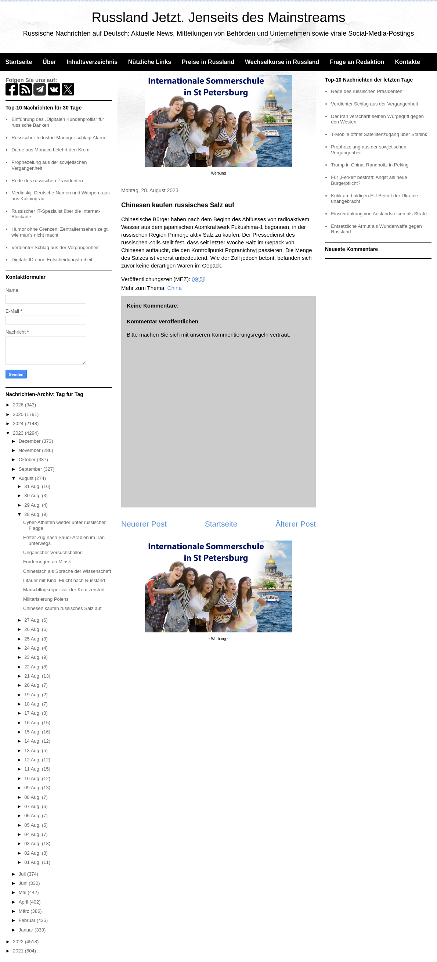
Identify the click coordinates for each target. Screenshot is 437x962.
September (31, 469)
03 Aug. (33, 843)
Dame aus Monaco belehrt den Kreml (50, 149)
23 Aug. (33, 657)
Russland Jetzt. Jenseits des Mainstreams (219, 17)
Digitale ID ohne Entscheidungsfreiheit (51, 259)
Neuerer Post (144, 524)
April (24, 902)
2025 (19, 414)
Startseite (18, 62)
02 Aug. (33, 853)
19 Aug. (33, 694)
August (27, 478)
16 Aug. (33, 722)
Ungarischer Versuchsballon (53, 552)
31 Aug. (33, 486)
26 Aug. (33, 629)
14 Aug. (33, 741)
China (174, 288)
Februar (28, 920)
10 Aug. (33, 778)
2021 (19, 951)
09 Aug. (33, 787)
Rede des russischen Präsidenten (47, 180)
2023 (19, 433)
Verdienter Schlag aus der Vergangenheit (54, 247)
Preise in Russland (208, 62)
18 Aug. (33, 704)
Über (49, 62)
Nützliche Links (149, 62)
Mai (23, 892)
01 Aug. (33, 862)
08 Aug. (33, 797)
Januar (27, 930)
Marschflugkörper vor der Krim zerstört (64, 589)
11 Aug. (33, 769)
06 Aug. (33, 815)
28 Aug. (33, 514)
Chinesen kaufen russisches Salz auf (62, 608)
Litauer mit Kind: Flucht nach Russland (64, 580)
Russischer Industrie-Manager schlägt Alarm (58, 137)
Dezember (30, 441)
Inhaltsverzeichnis (92, 62)
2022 (19, 941)
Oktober (28, 459)
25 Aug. (33, 639)
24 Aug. (33, 648)
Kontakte (407, 62)
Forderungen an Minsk (47, 561)
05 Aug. (33, 825)
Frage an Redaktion (357, 62)
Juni (24, 883)
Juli (23, 874)
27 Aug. (33, 620)
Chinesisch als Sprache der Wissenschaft (67, 571)
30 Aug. (33, 495)
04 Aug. (33, 834)
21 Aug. (33, 676)
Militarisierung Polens (46, 599)
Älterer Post (295, 524)
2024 (19, 423)
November (30, 450)
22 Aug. (33, 667)
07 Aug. (33, 806)
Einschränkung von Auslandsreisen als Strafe (379, 213)
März (25, 911)
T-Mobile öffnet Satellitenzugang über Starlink (379, 134)
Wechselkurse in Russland (282, 62)
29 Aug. (33, 505)
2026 (19, 405)
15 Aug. (33, 732)
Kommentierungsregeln (240, 334)
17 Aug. (33, 713)
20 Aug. (33, 685)
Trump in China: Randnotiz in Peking (369, 165)
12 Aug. (33, 759)
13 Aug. (33, 750)
